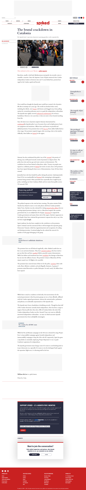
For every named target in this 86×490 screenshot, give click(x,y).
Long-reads (26, 23)
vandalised (45, 255)
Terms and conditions (6, 479)
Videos (29, 21)
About (3, 476)
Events (59, 21)
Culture (24, 477)
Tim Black (46, 484)
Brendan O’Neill (47, 476)
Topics (7, 21)
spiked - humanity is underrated (43, 23)
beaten (35, 109)
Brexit (24, 479)
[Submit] (15, 18)
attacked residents (46, 251)
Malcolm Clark (74, 99)
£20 (54, 190)
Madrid (37, 167)
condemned (20, 124)
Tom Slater (73, 181)
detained (39, 177)
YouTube (83, 18)
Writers (18, 21)
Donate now (45, 197)
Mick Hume (46, 482)
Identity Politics (74, 100)
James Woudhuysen (74, 160)
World (37, 67)
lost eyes (45, 129)
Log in (75, 17)
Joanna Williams (47, 479)
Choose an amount (52, 194)
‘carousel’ (49, 157)
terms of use (39, 488)
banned (35, 133)
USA (24, 484)
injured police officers (53, 208)
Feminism (25, 481)
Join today (34, 454)
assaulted (35, 253)
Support (23, 430)
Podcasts (10, 23)
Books (59, 23)
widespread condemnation (44, 113)
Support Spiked (5, 477)
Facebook (79, 18)
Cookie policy (4, 482)
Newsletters (76, 21)
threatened (48, 213)
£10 (49, 190)
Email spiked (67, 482)
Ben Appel (72, 80)
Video (71, 204)
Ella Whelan (46, 481)
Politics (33, 67)
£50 (59, 190)
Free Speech (25, 482)
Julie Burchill (73, 118)
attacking (53, 264)
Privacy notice (4, 481)
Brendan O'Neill (74, 139)
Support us (76, 23)
